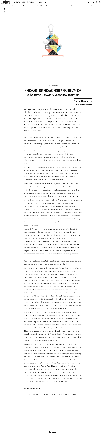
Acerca (17, 2)
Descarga (42, 2)
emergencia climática (48, 395)
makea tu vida (64, 395)
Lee (23, 2)
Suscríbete (31, 2)
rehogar (75, 395)
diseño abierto (33, 395)
